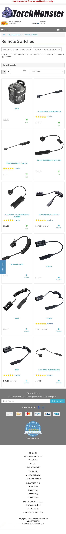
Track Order (33, 460)
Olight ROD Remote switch (49, 370)
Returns (33, 463)
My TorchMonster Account (33, 456)
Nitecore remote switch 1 (49, 215)
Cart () (60, 30)
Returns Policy (33, 494)
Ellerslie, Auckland (33, 505)
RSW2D (49, 318)
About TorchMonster (33, 475)
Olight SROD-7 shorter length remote (16, 216)
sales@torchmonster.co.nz (33, 512)
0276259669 (33, 509)
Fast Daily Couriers (15, 22)
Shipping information (33, 467)
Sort (24, 71)
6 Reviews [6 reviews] (50, 220)
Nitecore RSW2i (17, 264)
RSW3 (17, 370)
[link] (39, 407)
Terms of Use (33, 486)
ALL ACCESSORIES (14, 35)
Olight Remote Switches (47, 49)
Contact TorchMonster (33, 478)
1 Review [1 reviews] (49, 117)
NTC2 (17, 109)
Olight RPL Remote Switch (16, 163)
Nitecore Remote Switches (17, 49)
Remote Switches (31, 35)
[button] (3, 267)
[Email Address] (25, 401)
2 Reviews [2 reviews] (50, 323)
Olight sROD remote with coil (49, 160)
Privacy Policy (33, 490)
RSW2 (17, 318)
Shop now (43, 22)
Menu (4, 30)
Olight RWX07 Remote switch (49, 111)
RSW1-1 (49, 266)
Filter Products (9, 65)
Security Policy (33, 497)
